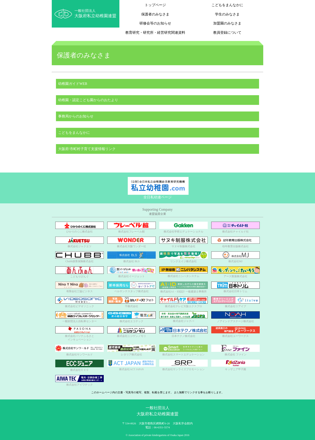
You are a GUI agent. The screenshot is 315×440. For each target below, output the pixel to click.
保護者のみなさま (155, 14)
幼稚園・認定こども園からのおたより (88, 100)
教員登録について (227, 32)
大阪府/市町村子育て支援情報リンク (87, 149)
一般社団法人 (95, 14)
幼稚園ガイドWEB (73, 83)
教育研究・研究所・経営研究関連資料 (155, 32)
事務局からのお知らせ (76, 116)
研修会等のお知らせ (155, 23)
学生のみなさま (227, 14)
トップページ (155, 5)
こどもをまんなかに (227, 5)
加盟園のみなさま (227, 23)
